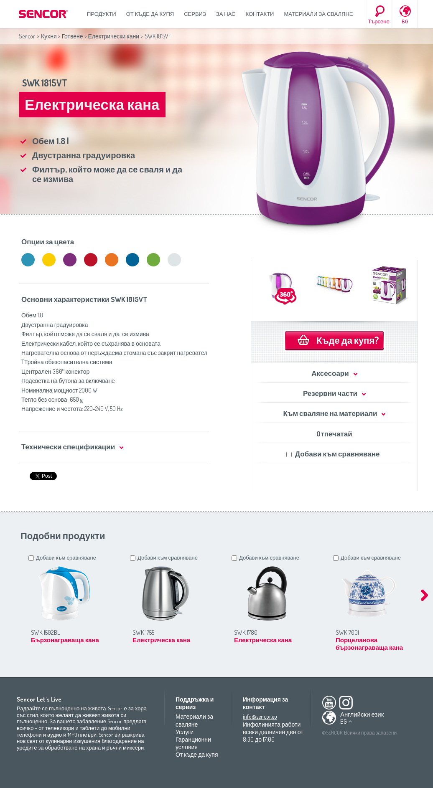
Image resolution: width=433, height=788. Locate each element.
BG (405, 21)
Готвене (72, 36)
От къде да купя (150, 13)
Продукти (101, 13)
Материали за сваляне (318, 13)
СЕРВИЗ (195, 13)
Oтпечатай (334, 433)
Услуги (185, 731)
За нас (226, 13)
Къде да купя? (347, 340)
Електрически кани (113, 36)
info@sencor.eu (260, 716)
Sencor (27, 36)
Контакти (260, 13)
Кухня (48, 36)
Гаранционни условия (193, 743)
